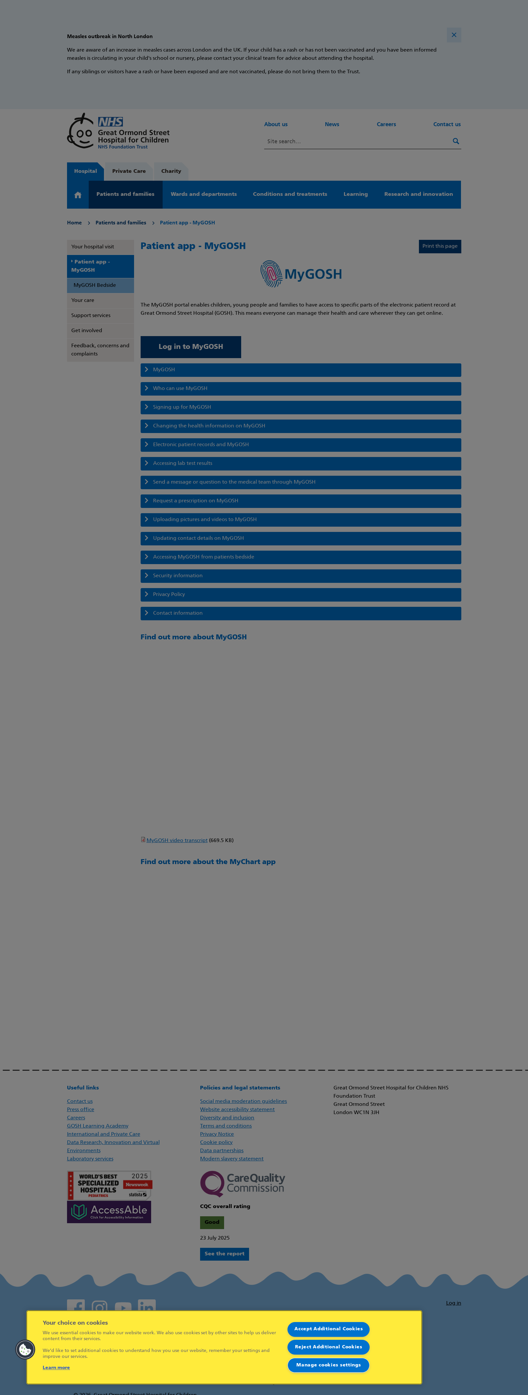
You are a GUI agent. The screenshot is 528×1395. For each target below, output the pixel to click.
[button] (25, 1349)
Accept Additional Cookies (328, 1329)
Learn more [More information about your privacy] (56, 1367)
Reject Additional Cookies (328, 1347)
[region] (224, 1347)
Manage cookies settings (328, 1365)
